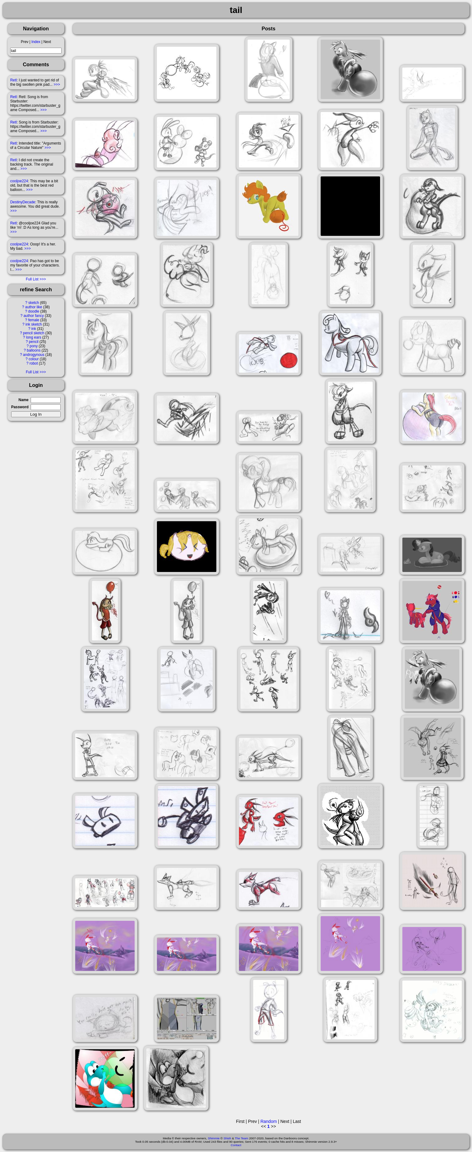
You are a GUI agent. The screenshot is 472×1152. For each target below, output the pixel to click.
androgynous (33, 355)
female (33, 320)
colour (34, 359)
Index (35, 42)
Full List (32, 279)
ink (33, 329)
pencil (33, 342)
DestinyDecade (22, 202)
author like (33, 307)
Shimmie (213, 1138)
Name (23, 400)
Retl (13, 80)
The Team (241, 1138)
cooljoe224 (19, 181)
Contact (236, 1145)
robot (33, 363)
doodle (33, 311)
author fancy (34, 316)
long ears (33, 337)
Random (268, 1121)
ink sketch (33, 324)
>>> (57, 84)
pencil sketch (33, 333)
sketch (33, 303)
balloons (34, 350)
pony (34, 346)
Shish (227, 1138)
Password (19, 407)
